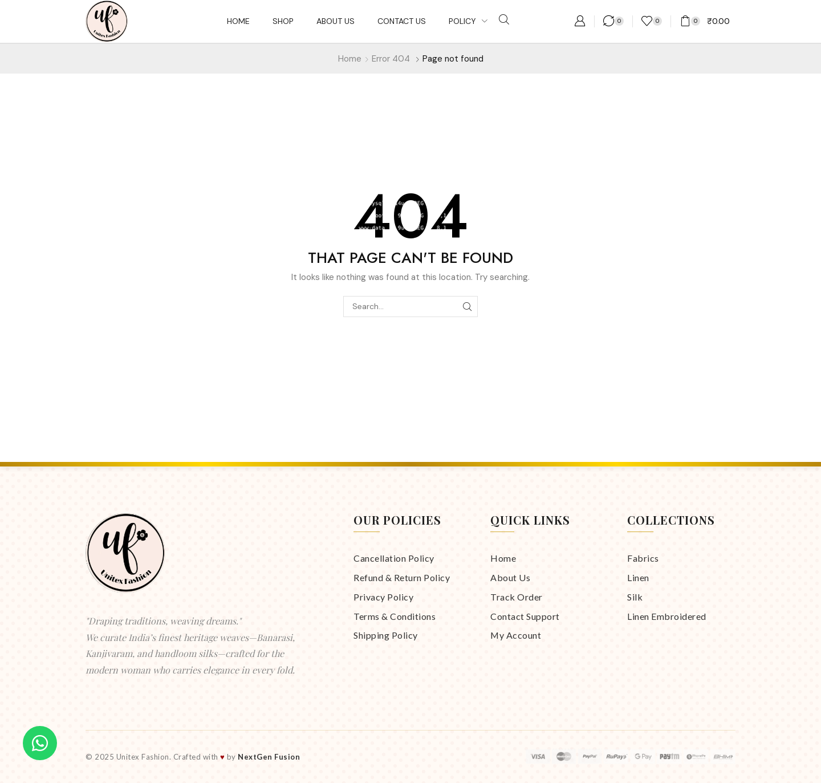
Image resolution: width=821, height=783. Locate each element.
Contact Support (525, 616)
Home (349, 58)
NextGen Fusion (269, 756)
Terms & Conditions (394, 616)
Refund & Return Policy (401, 577)
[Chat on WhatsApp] (40, 743)
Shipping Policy (385, 635)
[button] (504, 20)
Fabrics (643, 558)
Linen (638, 577)
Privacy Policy (383, 596)
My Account (515, 635)
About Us (510, 577)
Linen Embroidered (666, 616)
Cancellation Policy (393, 558)
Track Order (516, 596)
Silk (635, 596)
